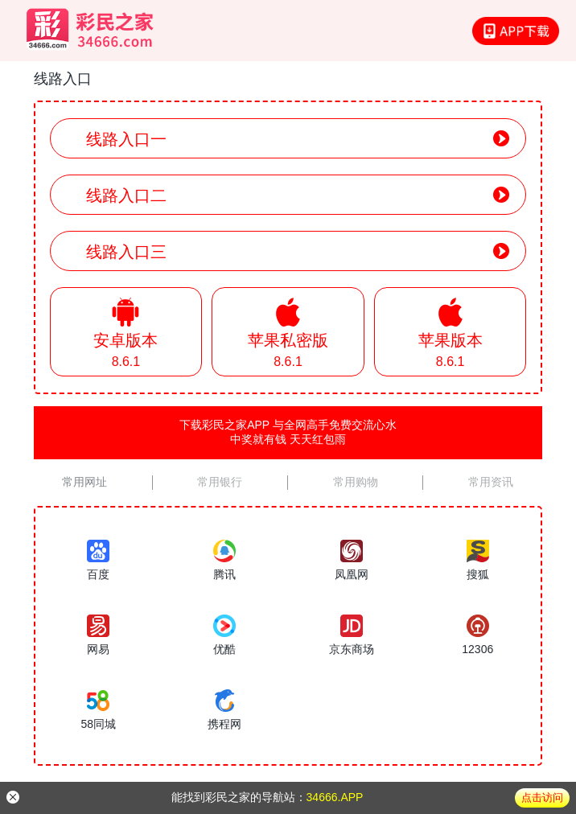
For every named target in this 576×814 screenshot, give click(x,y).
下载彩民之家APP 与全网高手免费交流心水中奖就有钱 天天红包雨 (288, 432)
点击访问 (542, 797)
